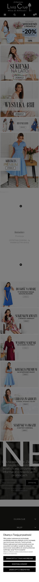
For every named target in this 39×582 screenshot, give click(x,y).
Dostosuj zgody (19, 564)
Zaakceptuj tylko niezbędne (19, 558)
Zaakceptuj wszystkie (19, 570)
